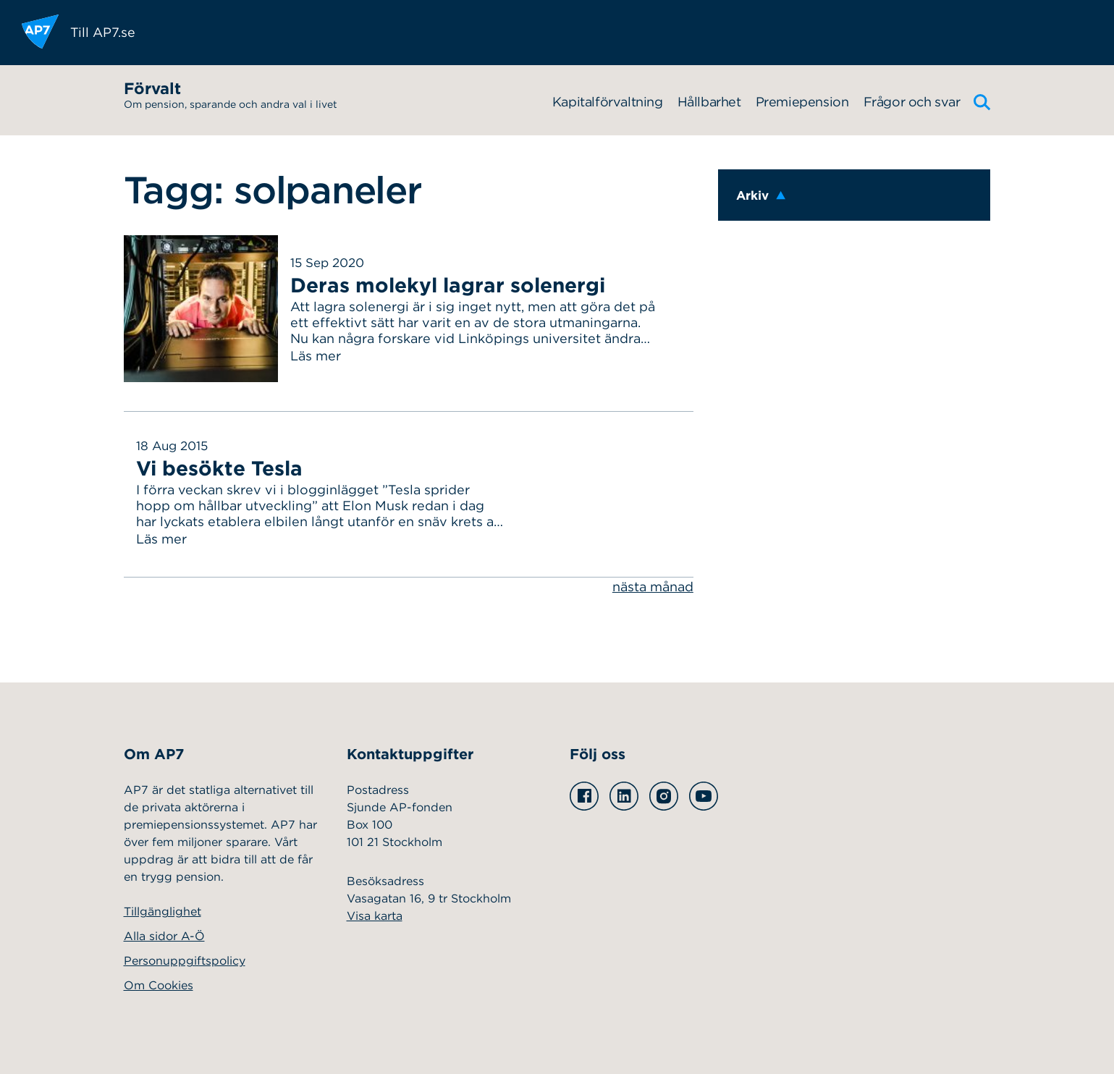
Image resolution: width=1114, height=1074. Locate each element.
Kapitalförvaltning (607, 101)
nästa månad (652, 586)
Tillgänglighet (162, 911)
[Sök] (982, 102)
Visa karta (374, 916)
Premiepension (802, 101)
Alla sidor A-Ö (164, 936)
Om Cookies (158, 985)
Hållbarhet (709, 101)
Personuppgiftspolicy (184, 961)
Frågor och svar (912, 101)
